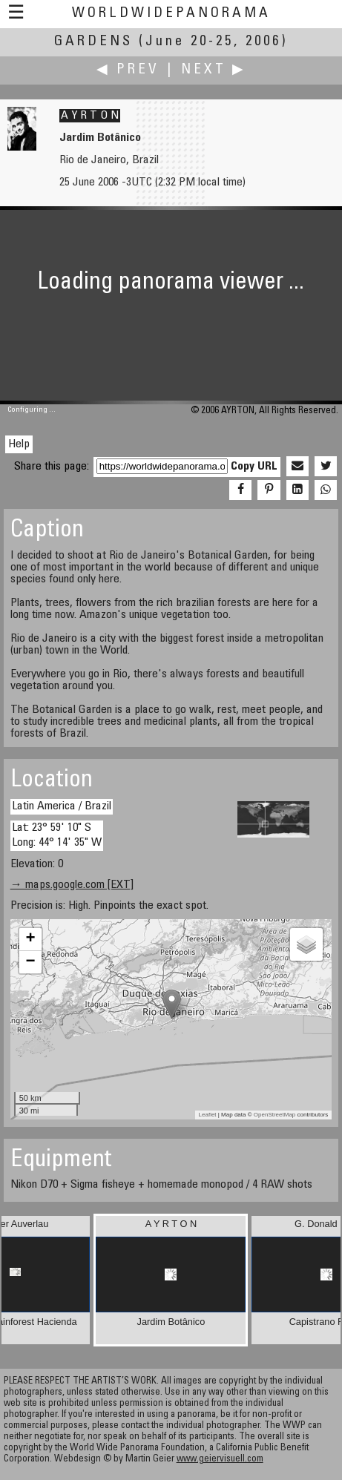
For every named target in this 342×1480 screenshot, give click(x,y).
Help (19, 444)
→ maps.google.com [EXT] (72, 885)
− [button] (31, 962)
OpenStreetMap (274, 1114)
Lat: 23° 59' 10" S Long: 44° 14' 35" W (57, 835)
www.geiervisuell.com (220, 1459)
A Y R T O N (90, 116)
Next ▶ (213, 70)
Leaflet (208, 1114)
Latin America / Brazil (61, 806)
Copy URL (254, 467)
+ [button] (31, 939)
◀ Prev (128, 70)
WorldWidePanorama (171, 14)
